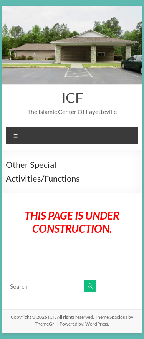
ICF (72, 97)
